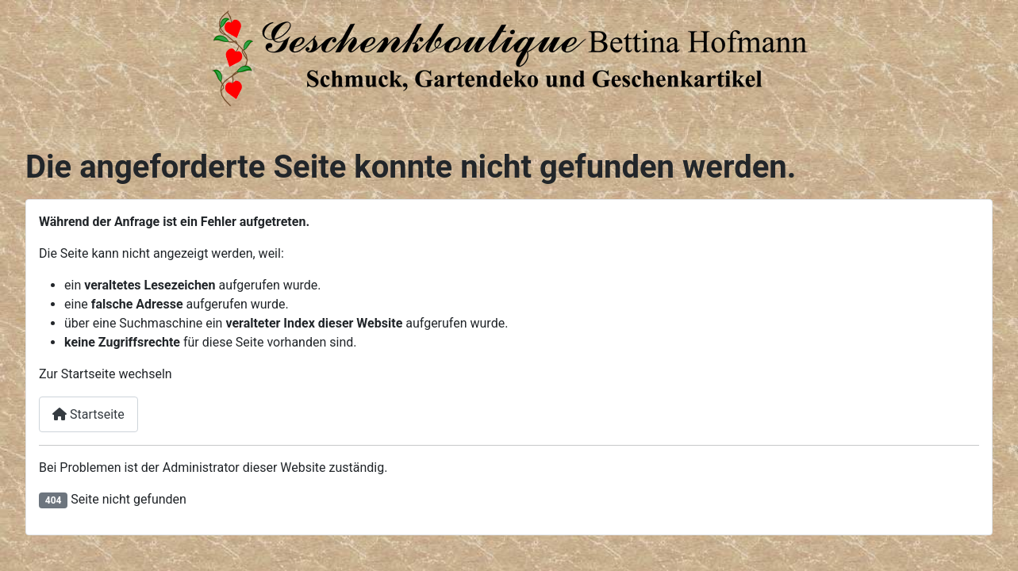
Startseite (88, 414)
